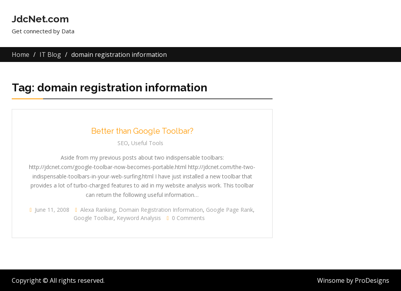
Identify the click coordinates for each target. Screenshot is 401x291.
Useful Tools (147, 143)
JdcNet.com (40, 19)
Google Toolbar (94, 218)
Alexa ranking (98, 209)
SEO (122, 143)
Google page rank (229, 209)
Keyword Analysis (139, 218)
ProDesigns (372, 280)
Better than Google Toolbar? (142, 131)
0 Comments (188, 218)
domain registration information (161, 209)
